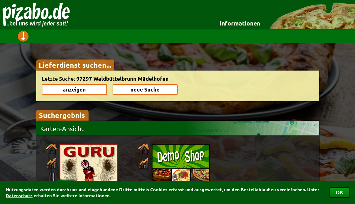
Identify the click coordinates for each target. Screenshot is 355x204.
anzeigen (74, 89)
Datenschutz (19, 195)
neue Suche (145, 89)
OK (339, 192)
